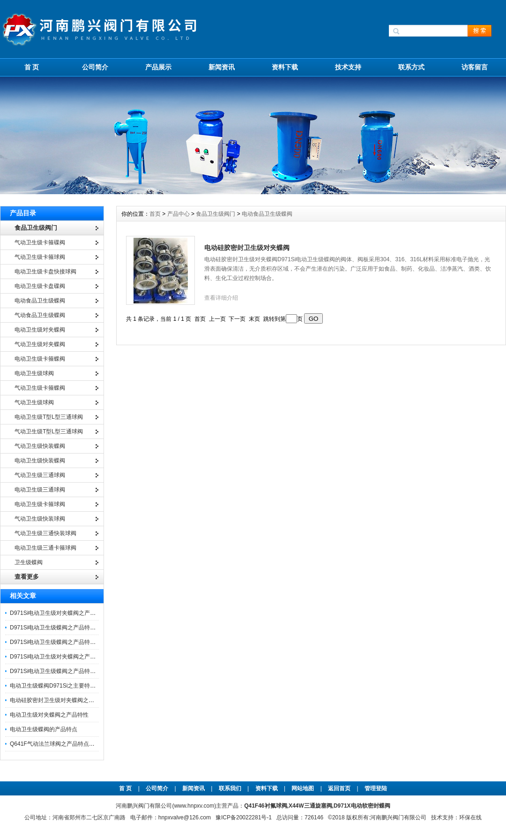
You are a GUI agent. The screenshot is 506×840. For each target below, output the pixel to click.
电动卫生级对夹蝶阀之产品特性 (49, 714)
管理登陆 (376, 788)
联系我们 (230, 788)
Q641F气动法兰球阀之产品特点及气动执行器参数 (72, 744)
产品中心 (179, 214)
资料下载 (285, 67)
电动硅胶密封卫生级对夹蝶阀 (247, 247)
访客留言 (474, 67)
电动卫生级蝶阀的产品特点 (43, 729)
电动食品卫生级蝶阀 (267, 214)
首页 (155, 214)
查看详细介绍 (221, 298)
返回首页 (340, 788)
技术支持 (348, 67)
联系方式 (411, 67)
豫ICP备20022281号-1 (244, 817)
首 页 (31, 67)
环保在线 (470, 817)
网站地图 (302, 788)
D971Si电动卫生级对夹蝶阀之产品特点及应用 (67, 656)
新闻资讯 (221, 67)
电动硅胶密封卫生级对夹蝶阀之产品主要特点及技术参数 (80, 700)
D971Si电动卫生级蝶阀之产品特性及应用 (61, 642)
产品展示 (158, 67)
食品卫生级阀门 (215, 214)
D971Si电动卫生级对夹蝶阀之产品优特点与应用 (69, 613)
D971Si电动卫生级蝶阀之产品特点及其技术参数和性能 (78, 671)
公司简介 (95, 67)
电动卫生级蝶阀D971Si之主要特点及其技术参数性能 (75, 685)
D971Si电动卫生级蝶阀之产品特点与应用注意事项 (72, 627)
